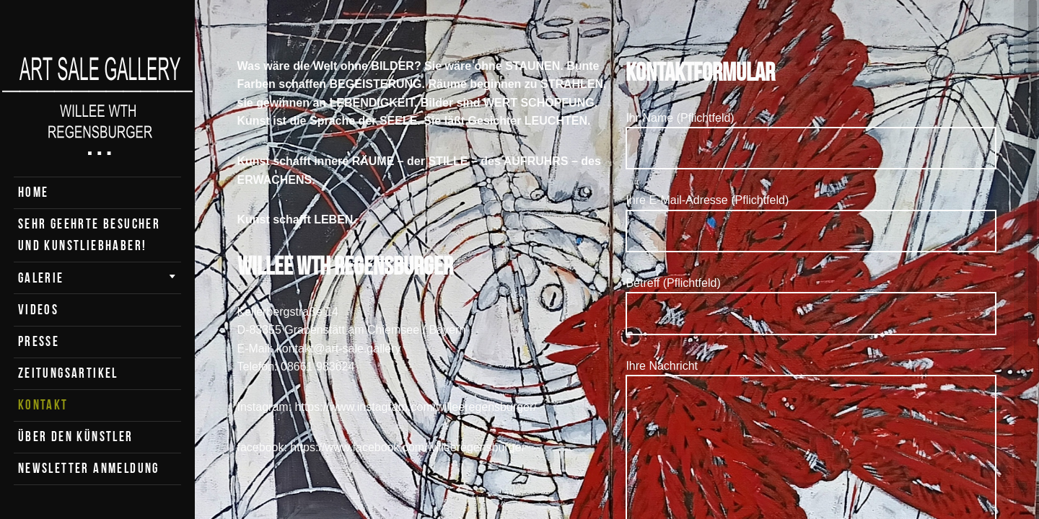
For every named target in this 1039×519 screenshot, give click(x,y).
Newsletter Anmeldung (88, 468)
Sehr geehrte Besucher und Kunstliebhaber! (89, 235)
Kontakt (43, 404)
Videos (38, 309)
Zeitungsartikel (68, 373)
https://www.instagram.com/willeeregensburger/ (416, 407)
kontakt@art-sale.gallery (338, 348)
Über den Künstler (75, 436)
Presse (38, 341)
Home (33, 192)
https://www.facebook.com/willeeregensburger (407, 447)
